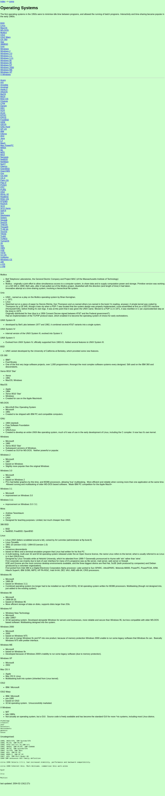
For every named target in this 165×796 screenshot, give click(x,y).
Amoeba (4, 85)
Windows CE (6, 260)
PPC (2, 187)
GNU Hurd (5, 127)
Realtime (4, 197)
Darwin (3, 106)
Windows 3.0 (6, 53)
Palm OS (4, 180)
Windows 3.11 (6, 58)
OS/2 (2, 35)
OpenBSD (5, 169)
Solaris (3, 218)
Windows (4, 49)
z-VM (2, 267)
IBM (2, 131)
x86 (2, 262)
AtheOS (4, 92)
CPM (2, 103)
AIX (2, 82)
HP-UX (3, 129)
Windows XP (6, 72)
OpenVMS (5, 171)
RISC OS (4, 199)
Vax (2, 246)
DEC (2, 108)
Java (2, 138)
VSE (2, 250)
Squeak (3, 220)
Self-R (3, 211)
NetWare (4, 162)
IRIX (2, 136)
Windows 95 (6, 60)
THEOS (3, 225)
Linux (2, 25)
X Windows (5, 74)
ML (1, 150)
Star (2, 42)
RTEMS (4, 201)
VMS (2, 248)
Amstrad (4, 87)
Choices (4, 101)
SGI (2, 213)
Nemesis (4, 157)
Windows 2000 (7, 67)
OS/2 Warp (5, 37)
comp (11, 1)
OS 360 (3, 39)
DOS (2, 110)
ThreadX (4, 227)
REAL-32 (4, 194)
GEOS (3, 124)
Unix (2, 46)
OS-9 (2, 178)
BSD (2, 23)
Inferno (3, 134)
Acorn (3, 80)
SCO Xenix (5, 208)
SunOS (3, 222)
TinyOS (3, 232)
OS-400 (3, 176)
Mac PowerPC (7, 145)
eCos (2, 113)
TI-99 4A (4, 229)
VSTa (2, 253)
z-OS (2, 264)
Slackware (5, 215)
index (2, 1)
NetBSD (4, 159)
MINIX (3, 148)
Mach (2, 143)
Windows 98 (6, 63)
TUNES (3, 239)
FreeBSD (4, 120)
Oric (2, 173)
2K (1, 243)
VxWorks (4, 257)
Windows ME (6, 70)
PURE (3, 190)
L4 (1, 141)
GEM (2, 122)
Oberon (3, 166)
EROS (3, 117)
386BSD (4, 44)
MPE (2, 152)
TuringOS (4, 241)
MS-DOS (4, 30)
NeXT (3, 164)
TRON (3, 234)
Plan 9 (3, 183)
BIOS (2, 96)
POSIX (3, 185)
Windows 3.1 (6, 56)
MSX (2, 155)
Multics (3, 32)
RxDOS (3, 204)
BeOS (3, 94)
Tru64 (3, 236)
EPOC (3, 115)
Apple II (3, 89)
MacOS (3, 28)
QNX (2, 192)
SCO (2, 206)
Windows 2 (5, 51)
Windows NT (6, 65)
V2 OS (3, 255)
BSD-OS (4, 99)
